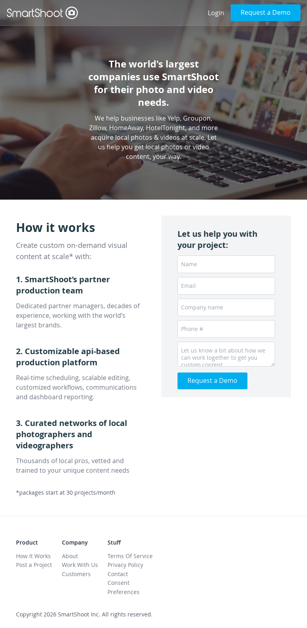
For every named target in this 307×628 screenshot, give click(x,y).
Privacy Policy (125, 565)
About (70, 556)
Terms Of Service (130, 556)
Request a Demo (266, 12)
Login (216, 12)
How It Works (33, 556)
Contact (118, 574)
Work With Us (80, 565)
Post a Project (34, 565)
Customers (76, 574)
